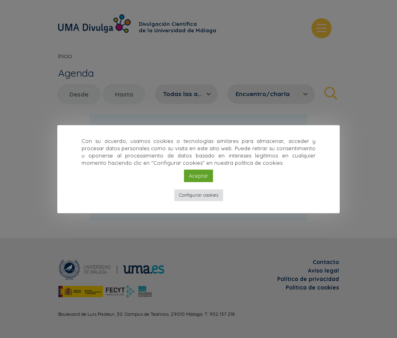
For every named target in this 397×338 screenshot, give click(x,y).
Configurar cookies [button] (198, 195)
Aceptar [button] (198, 175)
